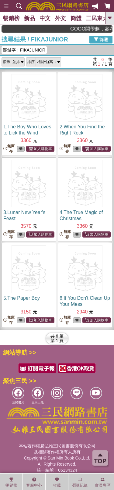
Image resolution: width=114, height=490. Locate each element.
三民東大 (97, 18)
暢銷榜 (11, 18)
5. (21, 298)
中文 (45, 18)
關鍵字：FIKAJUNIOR (24, 50)
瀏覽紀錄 (80, 482)
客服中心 (34, 482)
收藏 (57, 482)
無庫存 (9, 148)
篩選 (101, 39)
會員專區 (103, 482)
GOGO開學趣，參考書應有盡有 (95, 28)
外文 (60, 18)
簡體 (76, 18)
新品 (29, 18)
